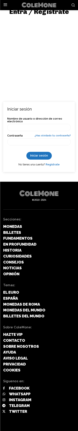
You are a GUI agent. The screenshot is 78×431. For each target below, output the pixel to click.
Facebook (19, 388)
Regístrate (53, 164)
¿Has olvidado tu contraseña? (53, 135)
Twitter (18, 411)
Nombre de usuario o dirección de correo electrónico (34, 120)
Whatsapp (20, 394)
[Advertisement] (39, 61)
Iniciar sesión (39, 155)
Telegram (19, 405)
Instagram (20, 399)
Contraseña (39, 135)
